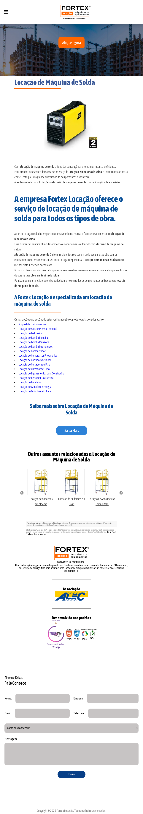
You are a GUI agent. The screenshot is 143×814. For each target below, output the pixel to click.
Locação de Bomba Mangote (33, 342)
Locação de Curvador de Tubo (34, 369)
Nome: (8, 698)
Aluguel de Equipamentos (32, 324)
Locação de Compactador (31, 351)
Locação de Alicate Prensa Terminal (37, 328)
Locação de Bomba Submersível (35, 346)
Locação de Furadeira (29, 382)
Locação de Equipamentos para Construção (41, 373)
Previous (22, 493)
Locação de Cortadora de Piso (34, 364)
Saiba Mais (71, 430)
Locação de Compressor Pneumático (38, 355)
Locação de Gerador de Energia (35, 386)
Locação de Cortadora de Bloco (35, 360)
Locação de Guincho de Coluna (34, 391)
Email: (7, 713)
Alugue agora (71, 43)
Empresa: (78, 698)
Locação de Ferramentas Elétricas (36, 377)
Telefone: (79, 713)
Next (121, 493)
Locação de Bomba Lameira (33, 337)
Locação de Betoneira (30, 333)
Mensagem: (10, 738)
